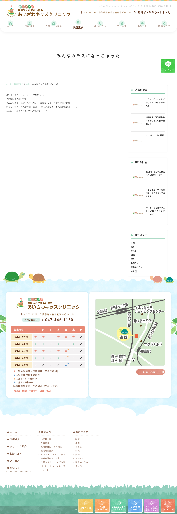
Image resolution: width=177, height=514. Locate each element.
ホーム (10, 27)
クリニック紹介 (54, 27)
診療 (133, 242)
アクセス (121, 27)
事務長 (134, 251)
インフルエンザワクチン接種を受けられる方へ (53, 457)
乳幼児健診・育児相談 (51, 447)
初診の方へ (100, 27)
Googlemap (149, 372)
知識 (133, 255)
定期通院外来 (47, 451)
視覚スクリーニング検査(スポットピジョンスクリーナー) (53, 466)
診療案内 (78, 27)
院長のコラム (137, 267)
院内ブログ (164, 27)
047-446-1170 (57, 320)
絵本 (133, 246)
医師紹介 (29, 27)
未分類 (134, 271)
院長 (133, 259)
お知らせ (142, 27)
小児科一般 (46, 439)
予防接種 (45, 443)
